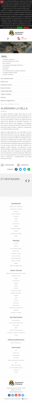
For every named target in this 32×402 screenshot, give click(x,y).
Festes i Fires (16, 251)
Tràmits (16, 231)
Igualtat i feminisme (16, 293)
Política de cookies (16, 365)
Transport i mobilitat (16, 312)
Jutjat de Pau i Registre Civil (16, 307)
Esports (16, 283)
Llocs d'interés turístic (16, 248)
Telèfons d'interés (16, 261)
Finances (16, 288)
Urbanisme (16, 303)
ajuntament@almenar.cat (16, 392)
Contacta (16, 216)
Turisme (16, 300)
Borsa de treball (16, 256)
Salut (16, 298)
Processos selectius (16, 228)
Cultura (16, 278)
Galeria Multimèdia (16, 258)
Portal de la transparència (16, 330)
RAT (16, 363)
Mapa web (16, 353)
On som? (16, 243)
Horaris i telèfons (16, 214)
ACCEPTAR (19, 27)
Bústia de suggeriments (16, 265)
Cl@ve (16, 327)
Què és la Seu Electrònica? (16, 323)
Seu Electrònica (16, 320)
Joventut (16, 295)
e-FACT (16, 335)
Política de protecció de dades (16, 360)
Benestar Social (16, 276)
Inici (6, 104)
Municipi (11, 104)
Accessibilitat (16, 355)
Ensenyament (16, 281)
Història (16, 246)
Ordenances (16, 223)
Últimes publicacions (16, 342)
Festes (16, 285)
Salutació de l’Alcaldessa (16, 206)
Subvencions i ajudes (16, 233)
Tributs (16, 236)
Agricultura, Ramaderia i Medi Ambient (16, 273)
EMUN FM (16, 310)
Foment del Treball (16, 290)
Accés (16, 372)
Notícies (16, 263)
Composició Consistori (16, 209)
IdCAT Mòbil (16, 325)
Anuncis (16, 226)
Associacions (16, 305)
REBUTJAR (26, 27)
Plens (16, 221)
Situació (16, 211)
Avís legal (16, 358)
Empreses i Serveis (16, 253)
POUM (16, 219)
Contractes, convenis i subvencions (16, 332)
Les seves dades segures (16, 367)
